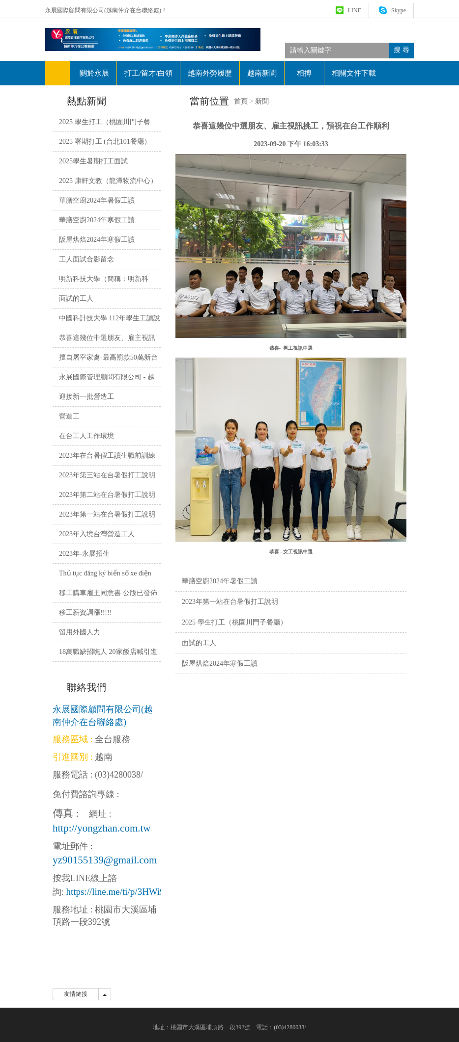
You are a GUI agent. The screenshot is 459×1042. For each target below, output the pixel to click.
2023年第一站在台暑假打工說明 (230, 601)
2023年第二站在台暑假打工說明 (107, 494)
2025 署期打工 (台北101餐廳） (105, 141)
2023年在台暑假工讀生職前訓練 (107, 455)
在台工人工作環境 (86, 436)
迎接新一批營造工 (86, 396)
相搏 (304, 73)
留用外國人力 (79, 632)
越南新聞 (262, 73)
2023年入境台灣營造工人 (97, 534)
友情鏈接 (75, 993)
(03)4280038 (118, 775)
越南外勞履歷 (210, 73)
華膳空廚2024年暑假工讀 (220, 581)
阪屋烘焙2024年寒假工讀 (220, 663)
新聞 (262, 101)
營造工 (69, 416)
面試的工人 (199, 643)
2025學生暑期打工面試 (93, 161)
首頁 (241, 101)
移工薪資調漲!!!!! (85, 612)
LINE (354, 10)
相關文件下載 (354, 73)
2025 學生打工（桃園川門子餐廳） (234, 622)
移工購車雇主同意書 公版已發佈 (108, 593)
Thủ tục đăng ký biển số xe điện (105, 573)
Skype (398, 10)
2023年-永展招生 (84, 553)
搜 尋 (401, 49)
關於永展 (94, 73)
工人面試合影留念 (86, 259)
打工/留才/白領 (148, 73)
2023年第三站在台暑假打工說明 (107, 475)
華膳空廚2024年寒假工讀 (97, 220)
